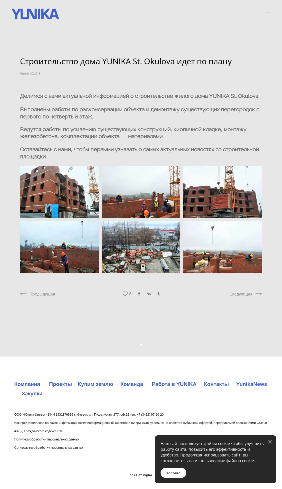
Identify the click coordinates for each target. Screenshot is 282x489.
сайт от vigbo (141, 475)
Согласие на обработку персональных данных (48, 448)
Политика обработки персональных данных (46, 439)
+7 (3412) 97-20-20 (150, 414)
